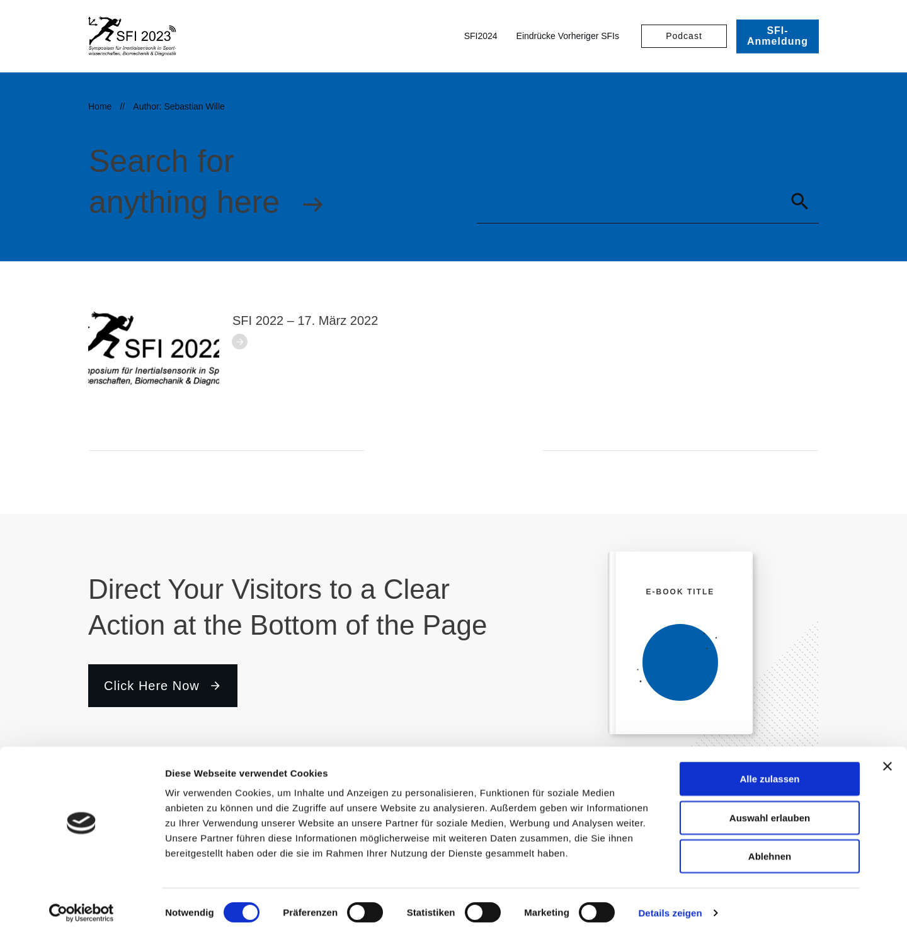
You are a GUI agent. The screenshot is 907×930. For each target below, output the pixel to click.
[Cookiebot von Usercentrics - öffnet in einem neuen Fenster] (81, 905)
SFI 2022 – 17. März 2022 (305, 320)
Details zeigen (670, 905)
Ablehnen (769, 848)
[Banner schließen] (887, 758)
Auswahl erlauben (769, 810)
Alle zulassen (769, 771)
